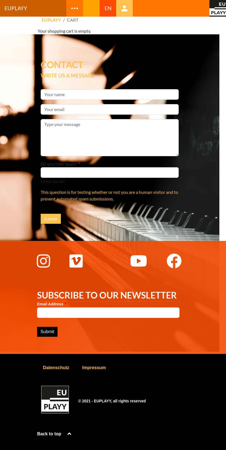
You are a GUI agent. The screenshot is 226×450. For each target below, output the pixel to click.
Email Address (50, 304)
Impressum (94, 367)
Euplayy (15, 8)
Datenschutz (56, 367)
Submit (51, 218)
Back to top (54, 433)
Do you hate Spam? (59, 163)
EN (108, 8)
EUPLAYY (51, 19)
